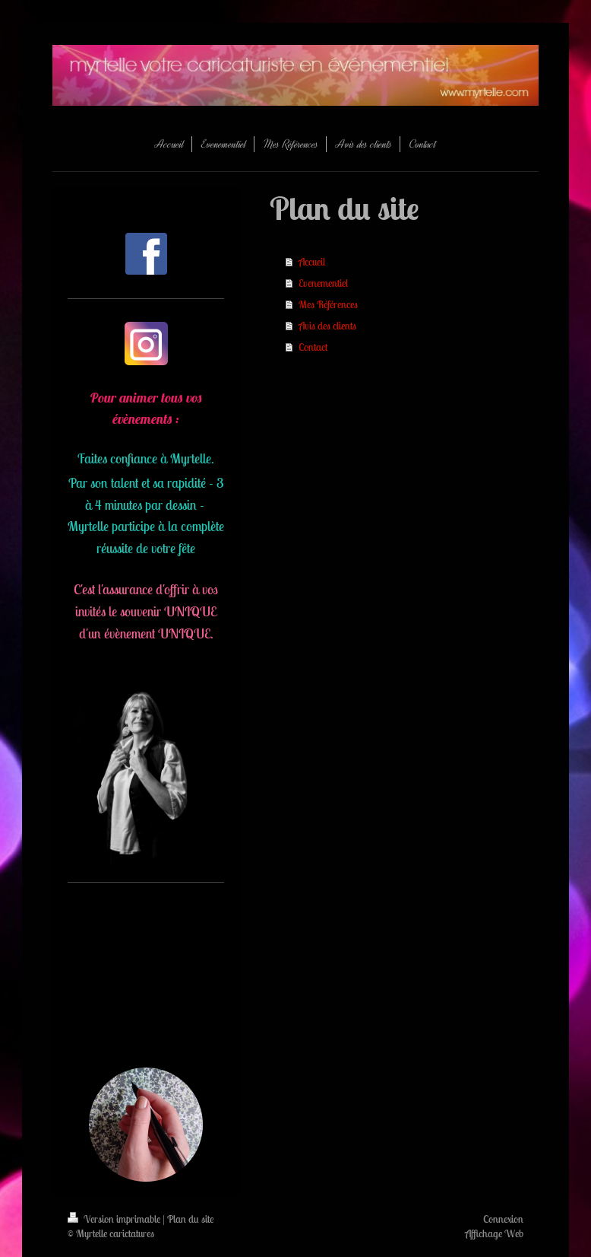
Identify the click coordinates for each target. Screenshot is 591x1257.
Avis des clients (327, 326)
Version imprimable (115, 1219)
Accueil (312, 262)
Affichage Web (494, 1233)
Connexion (503, 1219)
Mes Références (328, 304)
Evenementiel (323, 283)
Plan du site (190, 1219)
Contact (313, 347)
